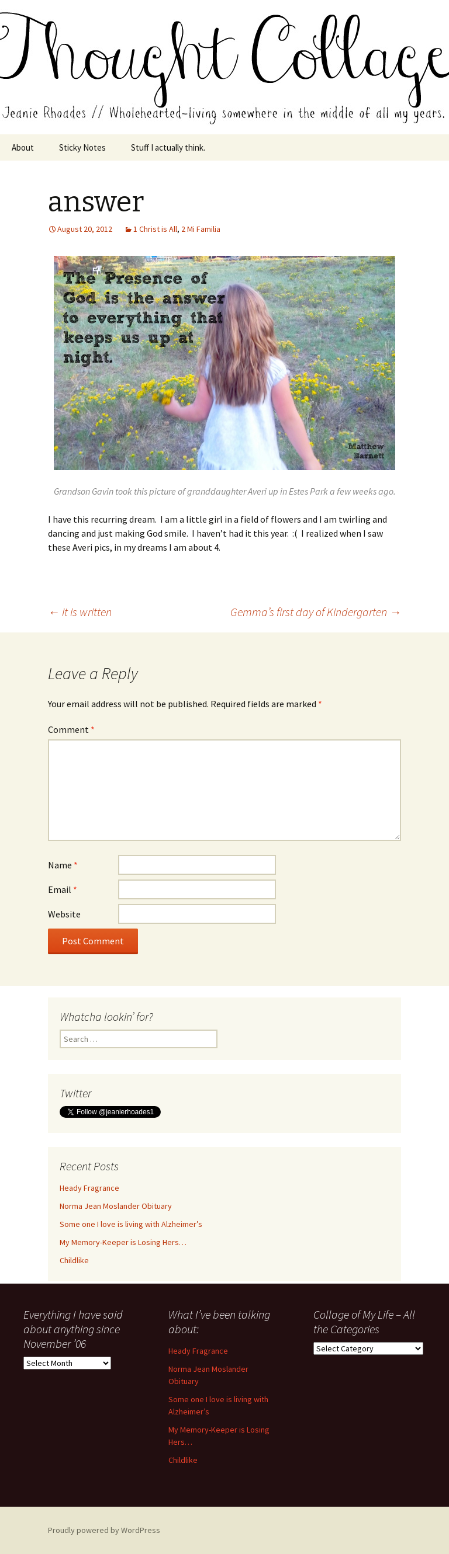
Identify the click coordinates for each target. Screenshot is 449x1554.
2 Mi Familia (200, 229)
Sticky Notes (82, 147)
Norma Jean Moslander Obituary (116, 1206)
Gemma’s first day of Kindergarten (315, 611)
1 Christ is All (155, 229)
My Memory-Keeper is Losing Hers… (123, 1242)
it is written (80, 611)
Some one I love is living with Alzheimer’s (131, 1224)
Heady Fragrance (89, 1188)
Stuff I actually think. (168, 147)
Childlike (74, 1260)
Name (63, 865)
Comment (71, 729)
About (23, 147)
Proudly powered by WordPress (104, 1530)
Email (62, 889)
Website (64, 914)
